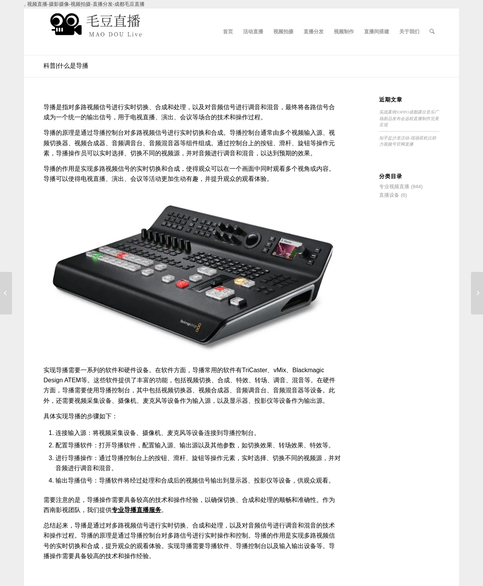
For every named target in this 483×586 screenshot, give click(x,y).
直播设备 (389, 195)
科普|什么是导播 (65, 65)
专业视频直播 (394, 186)
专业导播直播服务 (136, 510)
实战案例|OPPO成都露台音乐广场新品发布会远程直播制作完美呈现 (409, 118)
